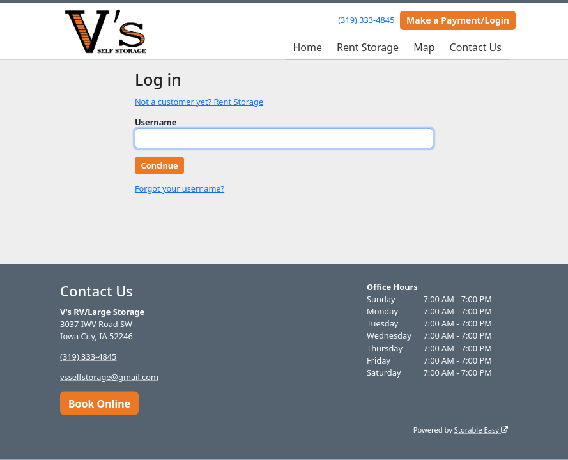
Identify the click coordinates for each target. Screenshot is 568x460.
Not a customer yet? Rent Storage (199, 101)
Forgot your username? (179, 188)
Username (156, 122)
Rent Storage (368, 47)
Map (423, 47)
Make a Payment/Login (457, 20)
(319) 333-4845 (366, 20)
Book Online (99, 403)
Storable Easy (481, 429)
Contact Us (476, 47)
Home (307, 47)
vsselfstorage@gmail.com (109, 377)
